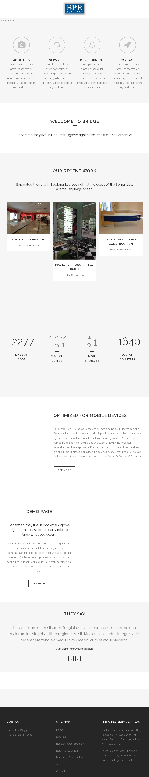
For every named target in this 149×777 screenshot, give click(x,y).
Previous (71, 658)
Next (78, 658)
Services (61, 736)
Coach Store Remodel (28, 239)
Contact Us (62, 771)
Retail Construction (67, 750)
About (59, 764)
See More (64, 470)
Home (59, 730)
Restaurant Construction (69, 757)
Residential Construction (70, 743)
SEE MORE (39, 583)
